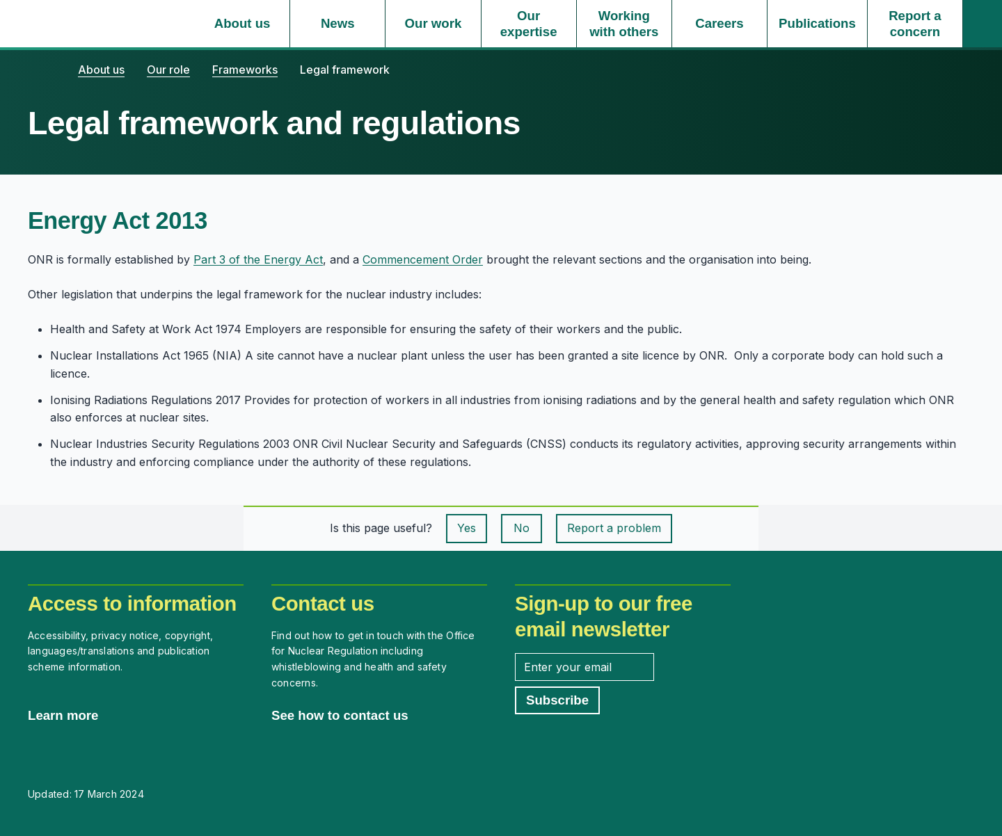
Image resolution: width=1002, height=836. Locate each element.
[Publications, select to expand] (817, 23)
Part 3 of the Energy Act (258, 259)
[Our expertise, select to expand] (529, 23)
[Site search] (982, 23)
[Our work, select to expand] (432, 23)
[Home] (42, 69)
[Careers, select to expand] (719, 23)
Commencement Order (423, 259)
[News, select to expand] (337, 23)
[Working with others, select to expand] (624, 23)
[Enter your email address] (584, 667)
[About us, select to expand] (242, 23)
